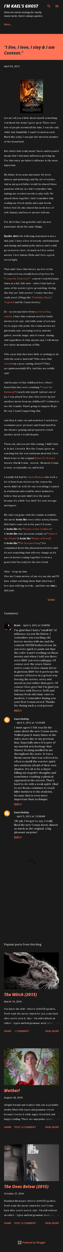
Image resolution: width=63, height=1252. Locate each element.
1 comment (21, 1031)
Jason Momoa (35, 477)
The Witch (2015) (20, 994)
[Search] (49, 6)
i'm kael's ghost (21, 6)
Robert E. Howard (45, 458)
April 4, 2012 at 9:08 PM (36, 625)
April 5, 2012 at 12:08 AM (31, 816)
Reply (18, 711)
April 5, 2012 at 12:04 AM (31, 722)
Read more (52, 1031)
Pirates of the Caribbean (37, 528)
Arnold (8, 363)
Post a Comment (25, 1127)
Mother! (12, 1090)
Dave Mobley (21, 718)
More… (8, 24)
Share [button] (51, 599)
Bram (17, 625)
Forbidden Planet (41, 297)
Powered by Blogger (32, 1242)
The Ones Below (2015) (26, 1186)
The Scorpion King (29, 543)
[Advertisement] (31, 911)
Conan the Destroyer (17, 278)
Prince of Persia (41, 538)
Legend (9, 302)
